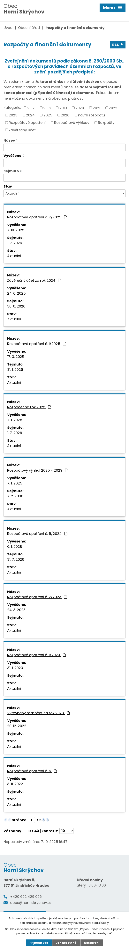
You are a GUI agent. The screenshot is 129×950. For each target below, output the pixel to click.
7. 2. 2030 (15, 496)
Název (9, 140)
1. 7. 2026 (14, 242)
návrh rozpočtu (91, 115)
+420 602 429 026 (26, 896)
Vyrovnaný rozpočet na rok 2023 (38, 712)
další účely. (101, 923)
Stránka (19, 820)
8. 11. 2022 (15, 783)
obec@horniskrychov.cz (30, 902)
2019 (63, 107)
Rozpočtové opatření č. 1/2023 (36, 654)
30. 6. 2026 (16, 306)
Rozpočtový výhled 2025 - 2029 (37, 470)
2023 (13, 115)
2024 (30, 115)
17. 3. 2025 (15, 356)
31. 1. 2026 (15, 369)
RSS (117, 44)
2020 (79, 107)
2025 (47, 115)
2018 (47, 107)
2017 (31, 107)
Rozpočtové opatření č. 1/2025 (36, 343)
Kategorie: (12, 107)
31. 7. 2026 (15, 559)
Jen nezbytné (66, 943)
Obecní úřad (29, 27)
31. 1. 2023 (15, 667)
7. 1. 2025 (14, 419)
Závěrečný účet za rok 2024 (34, 280)
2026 (65, 115)
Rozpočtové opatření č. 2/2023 (37, 596)
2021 (96, 107)
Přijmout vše (38, 943)
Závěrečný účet (22, 130)
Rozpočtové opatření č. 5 (32, 771)
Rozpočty (106, 122)
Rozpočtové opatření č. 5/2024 (37, 533)
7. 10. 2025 (15, 230)
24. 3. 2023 (16, 609)
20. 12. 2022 (16, 725)
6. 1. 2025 (14, 546)
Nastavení (92, 943)
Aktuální (14, 255)
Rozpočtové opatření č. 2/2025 (37, 217)
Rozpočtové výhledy (71, 122)
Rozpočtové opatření (27, 122)
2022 (113, 107)
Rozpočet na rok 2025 (29, 407)
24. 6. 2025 (16, 293)
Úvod (8, 27)
